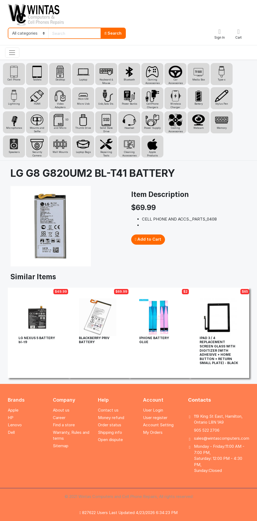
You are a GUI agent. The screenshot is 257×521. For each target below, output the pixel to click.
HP (10, 417)
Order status (109, 424)
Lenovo (15, 424)
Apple (13, 410)
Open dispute (110, 439)
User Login (153, 410)
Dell (11, 432)
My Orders (153, 432)
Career (59, 417)
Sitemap (60, 445)
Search (113, 33)
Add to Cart (148, 239)
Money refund (111, 417)
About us (61, 410)
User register (155, 417)
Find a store (64, 424)
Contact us (108, 410)
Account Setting (158, 424)
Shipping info (110, 432)
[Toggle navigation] (12, 52)
